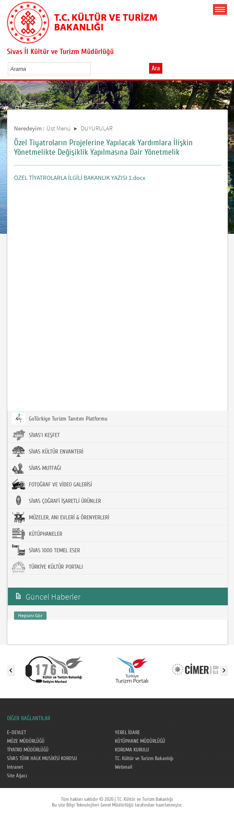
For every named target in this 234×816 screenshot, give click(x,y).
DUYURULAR (96, 128)
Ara (156, 68)
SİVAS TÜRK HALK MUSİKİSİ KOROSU (42, 758)
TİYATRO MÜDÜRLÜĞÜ (28, 750)
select (93, 68)
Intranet (15, 767)
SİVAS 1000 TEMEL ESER (46, 550)
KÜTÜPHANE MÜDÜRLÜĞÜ (140, 741)
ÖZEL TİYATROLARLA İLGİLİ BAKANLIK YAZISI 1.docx (79, 177)
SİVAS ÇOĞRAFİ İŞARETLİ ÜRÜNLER (56, 501)
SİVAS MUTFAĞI (36, 468)
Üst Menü (58, 128)
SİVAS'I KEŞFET (36, 435)
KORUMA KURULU (132, 750)
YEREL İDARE (127, 732)
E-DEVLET (16, 732)
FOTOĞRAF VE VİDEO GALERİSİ (52, 484)
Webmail (123, 767)
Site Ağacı (17, 776)
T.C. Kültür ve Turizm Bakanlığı (144, 758)
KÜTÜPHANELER (37, 533)
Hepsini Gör (30, 615)
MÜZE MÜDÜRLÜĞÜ (25, 741)
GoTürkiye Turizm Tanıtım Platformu (60, 418)
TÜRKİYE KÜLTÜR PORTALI (47, 566)
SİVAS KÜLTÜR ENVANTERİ (47, 451)
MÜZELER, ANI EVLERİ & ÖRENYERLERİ (60, 517)
